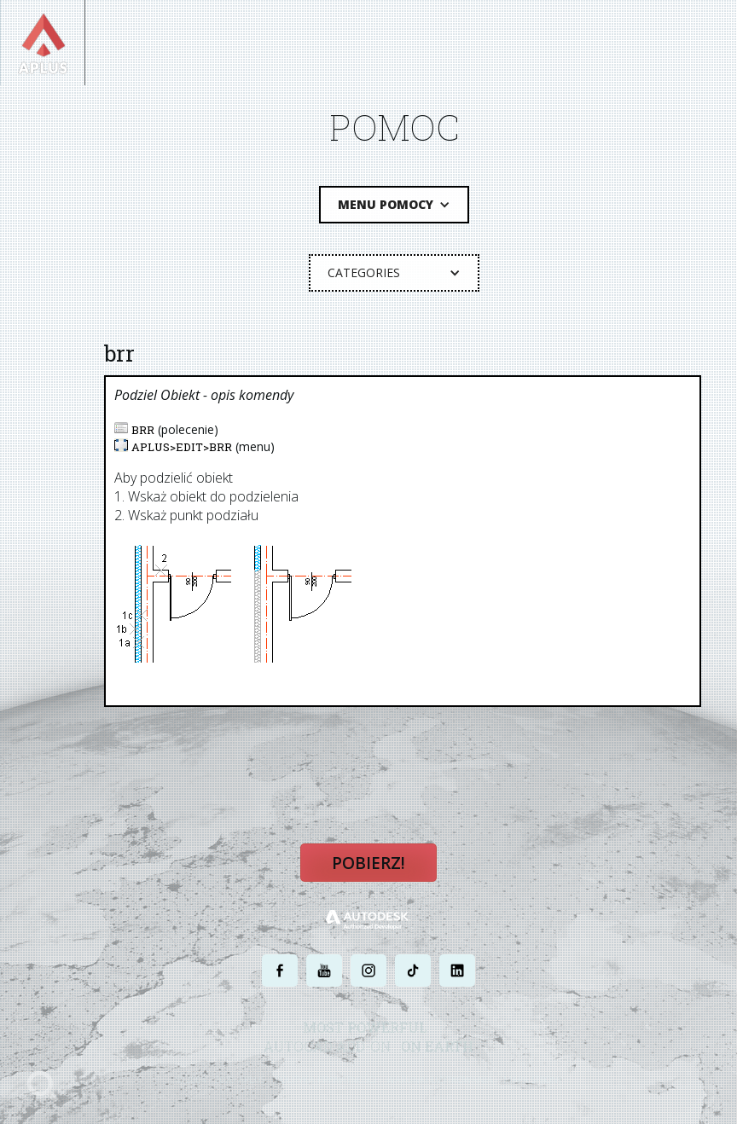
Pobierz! (368, 863)
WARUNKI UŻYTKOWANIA (439, 1079)
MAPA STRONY (532, 1079)
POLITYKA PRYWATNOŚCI (326, 1079)
